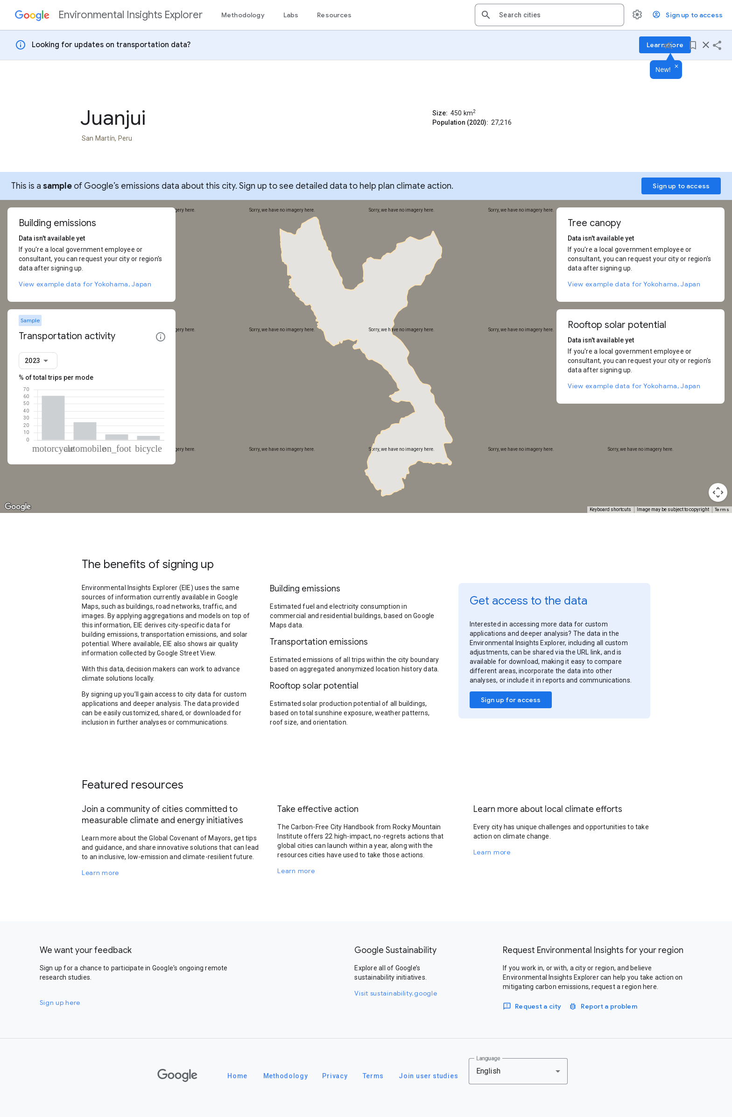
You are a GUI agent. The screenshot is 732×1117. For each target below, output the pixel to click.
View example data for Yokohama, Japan (85, 284)
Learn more (100, 872)
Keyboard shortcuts (610, 509)
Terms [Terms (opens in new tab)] (722, 509)
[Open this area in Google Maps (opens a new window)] (17, 507)
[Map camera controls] (718, 492)
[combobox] (558, 15)
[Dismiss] (676, 67)
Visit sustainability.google (395, 993)
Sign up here (60, 1002)
